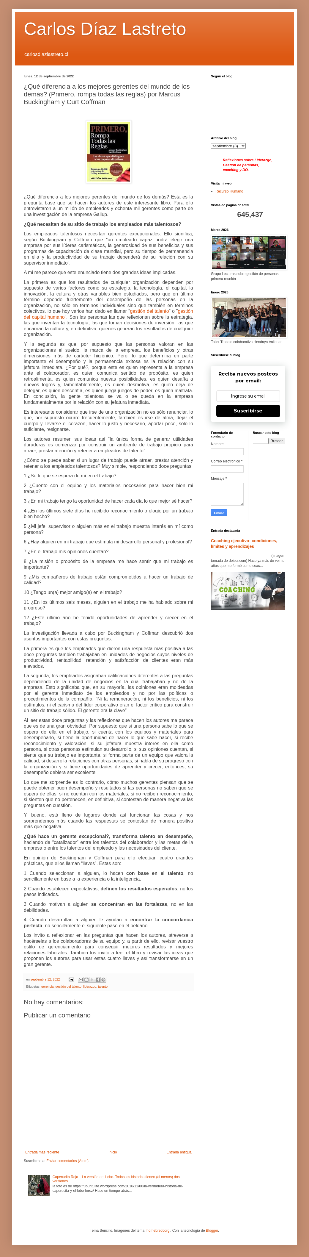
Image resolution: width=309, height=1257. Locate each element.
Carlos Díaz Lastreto (105, 29)
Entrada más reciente (42, 1152)
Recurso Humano (229, 191)
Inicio (113, 1152)
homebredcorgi (158, 1230)
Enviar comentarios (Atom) (67, 1161)
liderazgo (89, 986)
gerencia (47, 986)
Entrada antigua (179, 1152)
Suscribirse (248, 411)
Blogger (212, 1230)
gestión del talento (68, 986)
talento (103, 986)
